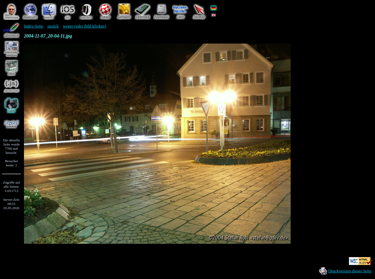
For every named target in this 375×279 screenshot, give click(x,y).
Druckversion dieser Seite (349, 271)
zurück (53, 26)
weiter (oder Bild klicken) (84, 26)
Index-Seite (33, 26)
